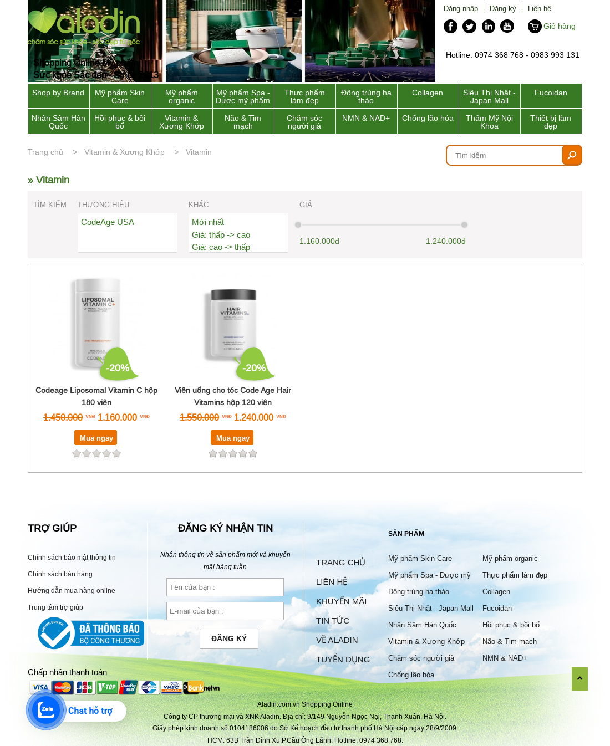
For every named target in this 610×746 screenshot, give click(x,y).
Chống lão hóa (428, 118)
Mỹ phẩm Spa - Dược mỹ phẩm (243, 96)
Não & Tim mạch (243, 122)
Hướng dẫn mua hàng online (71, 590)
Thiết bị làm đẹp (550, 122)
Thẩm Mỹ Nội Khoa (489, 122)
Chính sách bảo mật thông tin (72, 557)
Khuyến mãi (341, 601)
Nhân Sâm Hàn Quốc (58, 122)
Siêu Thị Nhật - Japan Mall (489, 96)
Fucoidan (551, 92)
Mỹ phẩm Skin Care (120, 96)
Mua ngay (96, 437)
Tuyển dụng (343, 659)
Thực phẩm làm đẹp (304, 96)
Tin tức (332, 620)
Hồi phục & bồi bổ (119, 122)
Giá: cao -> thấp (221, 247)
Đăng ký (503, 8)
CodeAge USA (107, 222)
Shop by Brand (58, 92)
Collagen (427, 92)
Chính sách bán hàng (60, 574)
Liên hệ (539, 8)
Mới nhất (208, 222)
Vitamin (199, 151)
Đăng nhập (461, 8)
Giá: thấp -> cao (221, 234)
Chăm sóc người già (304, 122)
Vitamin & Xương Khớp (181, 122)
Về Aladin (337, 640)
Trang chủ (45, 151)
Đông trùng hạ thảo (366, 96)
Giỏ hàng (559, 26)
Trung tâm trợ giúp (55, 607)
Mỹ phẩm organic (181, 96)
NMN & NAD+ (366, 118)
